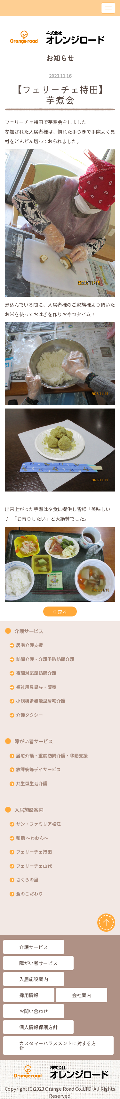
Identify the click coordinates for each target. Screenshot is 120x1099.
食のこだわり (29, 894)
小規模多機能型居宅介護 (40, 701)
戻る (60, 611)
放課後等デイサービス (38, 770)
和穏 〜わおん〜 (32, 838)
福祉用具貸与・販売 (36, 687)
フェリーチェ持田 (34, 852)
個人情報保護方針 (38, 1027)
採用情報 (28, 995)
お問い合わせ (33, 1011)
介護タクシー (29, 715)
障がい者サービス (33, 741)
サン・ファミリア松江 (38, 824)
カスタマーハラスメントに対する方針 (57, 1045)
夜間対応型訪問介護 (36, 673)
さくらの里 (27, 880)
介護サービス (28, 631)
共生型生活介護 (31, 784)
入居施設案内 (28, 809)
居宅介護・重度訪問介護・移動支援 (52, 756)
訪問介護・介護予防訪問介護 (45, 659)
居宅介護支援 (29, 645)
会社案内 (81, 995)
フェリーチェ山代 (34, 866)
